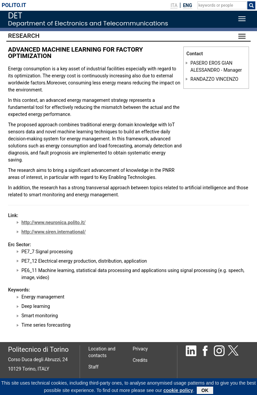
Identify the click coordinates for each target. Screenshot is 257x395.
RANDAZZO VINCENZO (214, 78)
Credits (140, 360)
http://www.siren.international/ (53, 232)
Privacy (140, 348)
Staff (93, 367)
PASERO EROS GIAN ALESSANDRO (211, 66)
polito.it (14, 5)
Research (23, 36)
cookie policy (178, 391)
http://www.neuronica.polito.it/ (53, 222)
